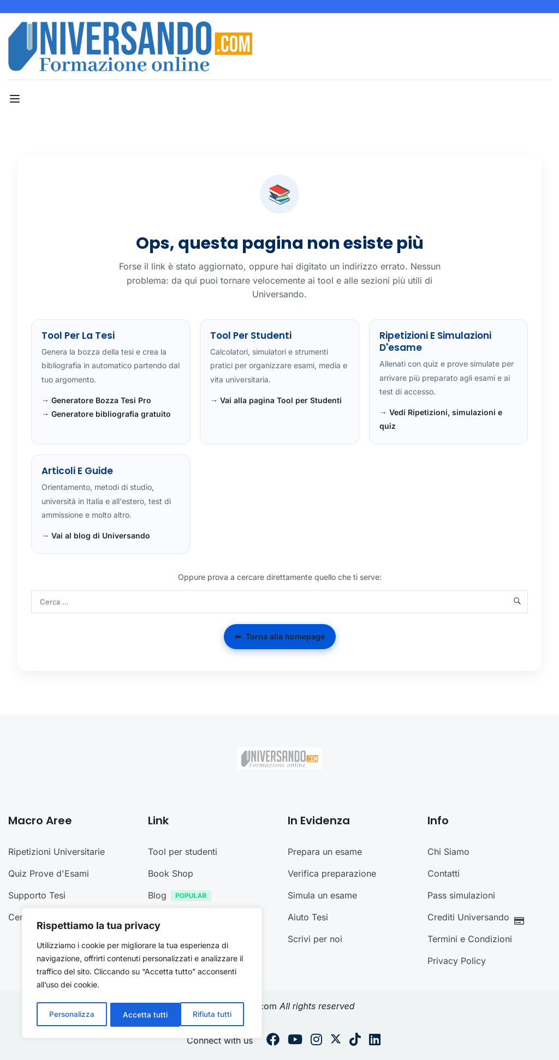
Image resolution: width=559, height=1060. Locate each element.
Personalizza (71, 1014)
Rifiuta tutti (142, 1014)
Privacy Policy (456, 960)
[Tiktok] (355, 1041)
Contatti (443, 873)
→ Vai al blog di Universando (95, 535)
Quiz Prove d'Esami (48, 873)
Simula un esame (322, 895)
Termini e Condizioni (469, 938)
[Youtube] (295, 1041)
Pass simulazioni (461, 895)
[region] (142, 974)
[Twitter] (335, 1041)
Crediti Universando (478, 918)
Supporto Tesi (37, 895)
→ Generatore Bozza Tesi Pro (96, 400)
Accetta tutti (213, 1014)
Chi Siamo (448, 851)
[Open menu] (16, 98)
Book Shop (170, 873)
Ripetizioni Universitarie (56, 851)
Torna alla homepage (280, 637)
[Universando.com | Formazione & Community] (130, 45)
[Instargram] (316, 1041)
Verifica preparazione (332, 873)
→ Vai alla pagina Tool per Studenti (276, 400)
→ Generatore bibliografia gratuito (106, 413)
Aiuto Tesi (308, 917)
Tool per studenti (182, 851)
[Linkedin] (374, 1041)
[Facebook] (273, 1041)
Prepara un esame (325, 851)
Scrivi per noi (315, 938)
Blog (182, 896)
